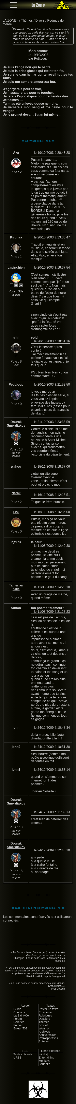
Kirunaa (16, 237)
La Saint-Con (21, 1015)
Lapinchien (16, 267)
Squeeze (44, 1064)
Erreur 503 (20, 1028)
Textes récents (22, 1054)
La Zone (38, 5)
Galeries (18, 1022)
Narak (16, 493)
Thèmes (27, 20)
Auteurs (44, 1041)
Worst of (44, 1028)
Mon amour (38, 51)
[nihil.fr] (43, 1054)
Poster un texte (48, 1009)
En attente (45, 1012)
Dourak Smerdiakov (16, 423)
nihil (16, 337)
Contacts (19, 1012)
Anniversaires (47, 1035)
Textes (50, 1005)
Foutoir (17, 1025)
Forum (17, 1018)
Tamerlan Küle (16, 587)
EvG (16, 512)
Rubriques (45, 1015)
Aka (16, 152)
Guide (17, 1009)
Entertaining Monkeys (46, 1059)
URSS (17, 1057)
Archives (44, 1031)
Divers (40, 20)
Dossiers (44, 1018)
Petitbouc (41, 58)
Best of (43, 1025)
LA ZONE (9, 20)
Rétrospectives (48, 1038)
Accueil (25, 1005)
